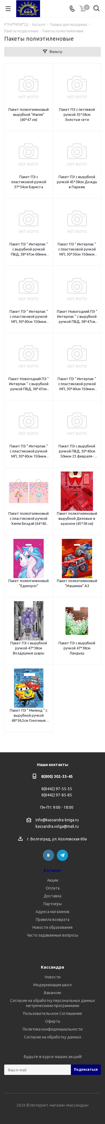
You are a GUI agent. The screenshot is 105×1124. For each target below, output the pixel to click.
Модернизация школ (52, 985)
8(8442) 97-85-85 (56, 795)
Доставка (52, 896)
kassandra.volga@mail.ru (57, 826)
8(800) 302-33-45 (57, 776)
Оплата (53, 888)
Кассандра (52, 967)
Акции (52, 880)
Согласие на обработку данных (52, 1037)
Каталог (52, 870)
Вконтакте (48, 855)
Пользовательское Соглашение (52, 1013)
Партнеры (52, 904)
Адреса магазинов (52, 911)
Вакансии (52, 992)
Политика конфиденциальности (53, 1029)
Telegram (62, 855)
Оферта (52, 1021)
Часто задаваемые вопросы (52, 935)
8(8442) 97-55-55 (56, 789)
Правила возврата (52, 919)
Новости (52, 977)
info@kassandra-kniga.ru (57, 820)
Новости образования (52, 927)
